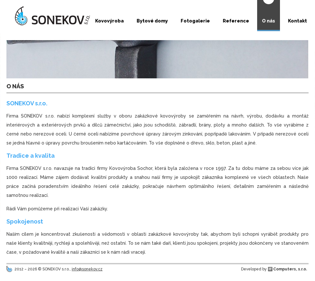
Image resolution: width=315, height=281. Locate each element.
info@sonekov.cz (87, 269)
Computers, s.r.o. (290, 269)
